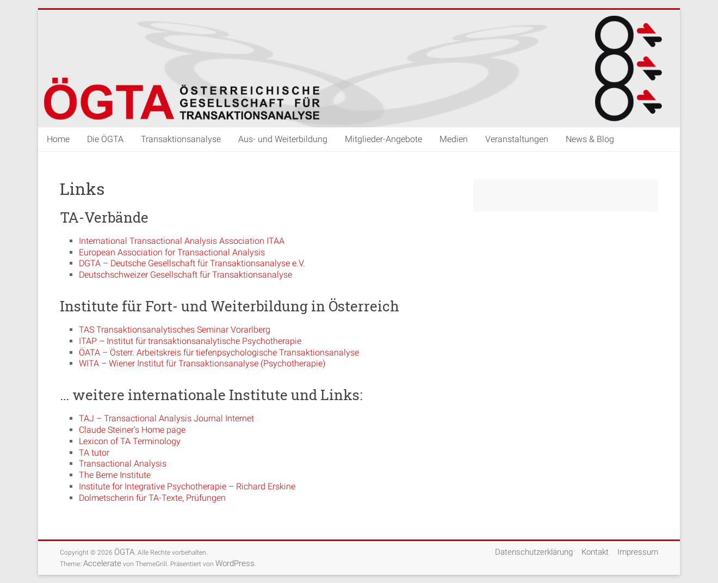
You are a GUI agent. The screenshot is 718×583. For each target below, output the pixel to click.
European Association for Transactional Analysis (172, 252)
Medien (454, 139)
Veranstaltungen (516, 139)
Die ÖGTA (105, 139)
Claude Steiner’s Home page (132, 430)
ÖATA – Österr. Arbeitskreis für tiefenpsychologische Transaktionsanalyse (219, 352)
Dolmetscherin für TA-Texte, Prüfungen (152, 498)
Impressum (637, 552)
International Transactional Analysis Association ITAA (181, 241)
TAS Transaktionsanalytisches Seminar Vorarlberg (174, 329)
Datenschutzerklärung (534, 552)
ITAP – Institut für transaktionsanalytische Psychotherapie (190, 341)
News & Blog (590, 139)
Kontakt (595, 552)
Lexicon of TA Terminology (130, 441)
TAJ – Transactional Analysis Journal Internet (166, 418)
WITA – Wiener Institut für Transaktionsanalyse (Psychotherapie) (202, 363)
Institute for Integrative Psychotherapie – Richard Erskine (187, 486)
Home (58, 139)
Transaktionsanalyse (181, 139)
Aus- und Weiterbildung (282, 139)
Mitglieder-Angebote (383, 139)
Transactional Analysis (122, 463)
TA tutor (94, 452)
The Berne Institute (115, 475)
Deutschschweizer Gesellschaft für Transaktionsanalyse (185, 274)
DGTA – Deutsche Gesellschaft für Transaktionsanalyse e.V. (192, 263)
